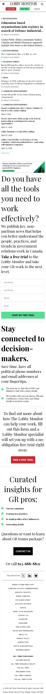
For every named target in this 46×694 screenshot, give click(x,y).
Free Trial (25, 9)
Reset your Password (23, 612)
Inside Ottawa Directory (23, 585)
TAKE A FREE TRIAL (23, 459)
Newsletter (23, 642)
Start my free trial (23, 315)
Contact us (23, 551)
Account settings (23, 604)
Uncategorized (10, 51)
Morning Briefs (23, 650)
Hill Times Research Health (23, 664)
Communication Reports (15, 91)
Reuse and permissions (23, 631)
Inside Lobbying (23, 596)
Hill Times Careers (23, 675)
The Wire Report (23, 660)
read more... (6, 153)
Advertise (23, 619)
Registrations (10, 19)
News (5, 78)
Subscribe (11, 9)
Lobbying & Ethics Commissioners (23, 588)
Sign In (37, 9)
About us (23, 635)
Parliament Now (23, 672)
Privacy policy (23, 638)
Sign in (23, 608)
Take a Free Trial (23, 627)
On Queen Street (11, 62)
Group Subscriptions (23, 646)
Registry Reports (23, 592)
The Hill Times (23, 668)
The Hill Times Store (23, 679)
